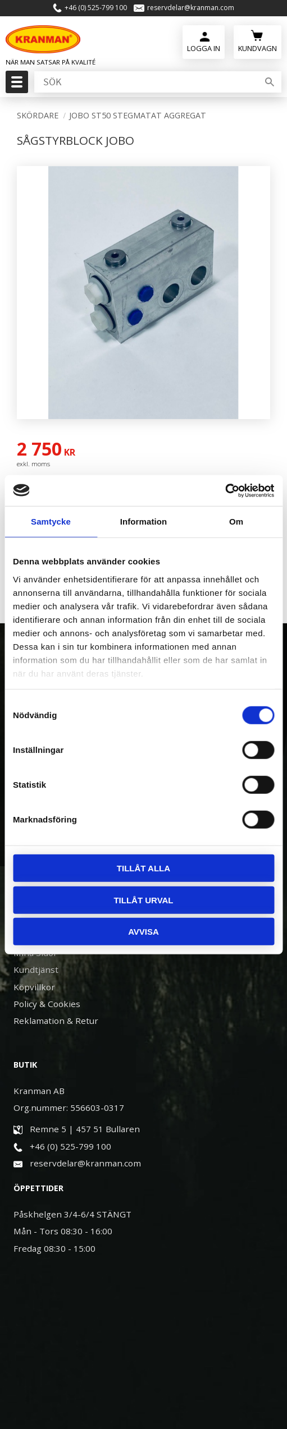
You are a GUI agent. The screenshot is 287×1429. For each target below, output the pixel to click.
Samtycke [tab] (51, 521)
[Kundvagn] (257, 40)
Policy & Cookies (46, 1003)
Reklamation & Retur (55, 1020)
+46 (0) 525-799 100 (96, 7)
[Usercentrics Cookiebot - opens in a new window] (225, 490)
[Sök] (269, 82)
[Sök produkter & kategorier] (145, 82)
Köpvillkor (34, 987)
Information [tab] (143, 521)
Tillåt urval (143, 899)
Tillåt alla (143, 868)
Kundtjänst (35, 969)
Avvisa (143, 931)
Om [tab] (236, 521)
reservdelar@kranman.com (190, 7)
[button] (15, 85)
